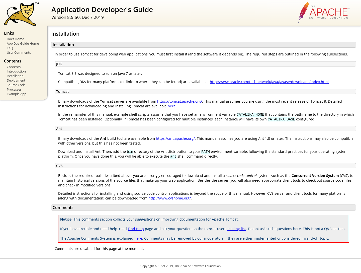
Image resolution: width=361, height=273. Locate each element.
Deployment (16, 80)
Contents (14, 66)
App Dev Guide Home (23, 43)
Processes (14, 89)
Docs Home (15, 39)
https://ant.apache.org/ (175, 138)
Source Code (16, 85)
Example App (16, 94)
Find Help (136, 228)
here (171, 106)
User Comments (19, 52)
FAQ (10, 48)
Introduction (16, 71)
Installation (15, 76)
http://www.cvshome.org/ (169, 198)
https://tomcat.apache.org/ (179, 101)
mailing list (236, 228)
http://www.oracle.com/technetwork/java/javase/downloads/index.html (269, 81)
